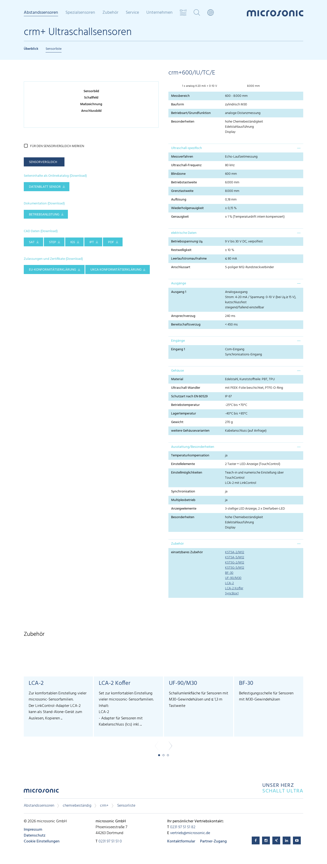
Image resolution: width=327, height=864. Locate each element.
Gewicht (177, 422)
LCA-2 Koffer (234, 588)
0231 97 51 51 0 (110, 841)
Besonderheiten (182, 122)
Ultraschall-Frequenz (186, 165)
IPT (91, 242)
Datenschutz (34, 835)
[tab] (235, 148)
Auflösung (178, 199)
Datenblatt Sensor (45, 187)
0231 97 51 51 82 (182, 827)
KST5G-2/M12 (234, 562)
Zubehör (110, 13)
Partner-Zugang (213, 841)
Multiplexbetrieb (183, 500)
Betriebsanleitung (44, 214)
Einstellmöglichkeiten (186, 473)
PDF (111, 242)
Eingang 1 (178, 349)
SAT (32, 242)
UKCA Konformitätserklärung (115, 270)
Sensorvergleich (43, 162)
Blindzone (178, 174)
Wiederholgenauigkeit (187, 208)
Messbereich (180, 96)
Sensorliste (54, 49)
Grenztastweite (182, 191)
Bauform (177, 104)
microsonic (41, 792)
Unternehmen (159, 13)
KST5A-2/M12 (234, 552)
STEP (52, 242)
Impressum (33, 829)
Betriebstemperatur (185, 405)
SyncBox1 (232, 593)
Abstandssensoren (41, 13)
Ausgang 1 (178, 292)
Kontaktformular (181, 841)
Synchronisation (183, 491)
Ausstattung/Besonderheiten (192, 447)
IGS (72, 242)
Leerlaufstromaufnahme (189, 259)
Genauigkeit (180, 217)
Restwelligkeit (181, 250)
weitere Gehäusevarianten (190, 431)
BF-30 (229, 573)
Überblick (31, 49)
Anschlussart (180, 267)
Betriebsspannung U (186, 242)
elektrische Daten (184, 233)
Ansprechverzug (183, 316)
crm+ (104, 805)
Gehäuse (177, 370)
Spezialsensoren (80, 13)
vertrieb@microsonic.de (190, 833)
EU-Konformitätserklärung (52, 270)
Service (132, 13)
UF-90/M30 (233, 578)
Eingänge (178, 340)
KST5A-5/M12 (234, 557)
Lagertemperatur (183, 413)
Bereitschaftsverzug (186, 324)
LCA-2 (229, 583)
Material (177, 379)
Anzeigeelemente (183, 509)
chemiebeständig (77, 805)
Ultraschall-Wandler (185, 388)
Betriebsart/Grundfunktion (191, 113)
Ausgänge (178, 283)
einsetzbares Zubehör (187, 552)
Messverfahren (182, 157)
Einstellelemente (183, 464)
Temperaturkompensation (190, 455)
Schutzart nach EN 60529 (189, 396)
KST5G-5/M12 (234, 568)
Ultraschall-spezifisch (186, 148)
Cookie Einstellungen (42, 841)
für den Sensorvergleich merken (57, 146)
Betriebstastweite (184, 182)
